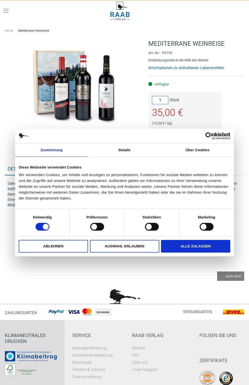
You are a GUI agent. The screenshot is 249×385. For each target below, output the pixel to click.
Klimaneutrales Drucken (25, 338)
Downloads (81, 362)
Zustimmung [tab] (52, 150)
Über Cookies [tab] (197, 150)
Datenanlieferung (86, 377)
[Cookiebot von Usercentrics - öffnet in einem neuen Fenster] (209, 136)
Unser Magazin (145, 369)
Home (9, 30)
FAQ (135, 355)
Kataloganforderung (89, 348)
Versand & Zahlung (88, 369)
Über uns (139, 362)
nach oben (233, 276)
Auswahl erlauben (124, 246)
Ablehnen (53, 246)
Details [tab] (124, 150)
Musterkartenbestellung (92, 355)
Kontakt (138, 348)
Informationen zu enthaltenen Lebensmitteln (186, 68)
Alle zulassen (195, 246)
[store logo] (120, 11)
